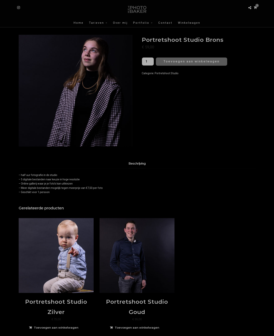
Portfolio (141, 22)
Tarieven (96, 22)
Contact (165, 22)
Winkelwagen (189, 22)
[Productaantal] (148, 61)
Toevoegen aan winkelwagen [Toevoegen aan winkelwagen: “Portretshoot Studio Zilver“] (56, 327)
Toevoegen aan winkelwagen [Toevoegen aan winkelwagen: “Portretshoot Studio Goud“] (137, 327)
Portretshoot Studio (166, 73)
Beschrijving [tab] (137, 163)
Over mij (120, 22)
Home (79, 22)
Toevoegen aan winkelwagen (191, 61)
